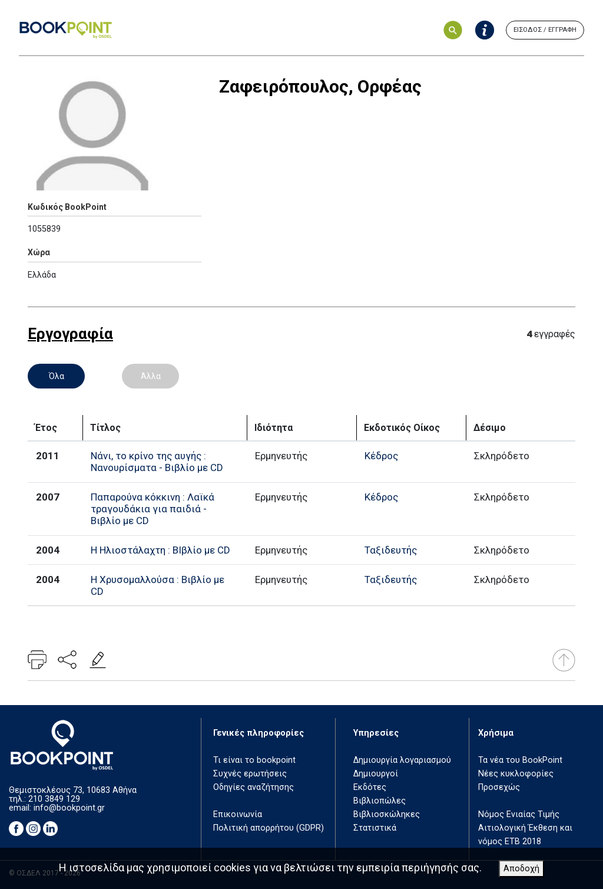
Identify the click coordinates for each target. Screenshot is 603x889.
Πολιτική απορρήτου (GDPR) (268, 828)
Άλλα (151, 376)
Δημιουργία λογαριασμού (402, 760)
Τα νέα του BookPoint (520, 760)
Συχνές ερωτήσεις (250, 774)
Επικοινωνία (237, 814)
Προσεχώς (499, 787)
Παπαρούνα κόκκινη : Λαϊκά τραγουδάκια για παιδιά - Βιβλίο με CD (152, 508)
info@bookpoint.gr (69, 808)
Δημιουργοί (375, 774)
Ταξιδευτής (391, 550)
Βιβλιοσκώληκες (386, 814)
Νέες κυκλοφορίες (516, 774)
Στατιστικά (374, 828)
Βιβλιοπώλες (379, 801)
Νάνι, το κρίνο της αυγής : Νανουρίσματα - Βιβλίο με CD (157, 461)
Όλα (56, 376)
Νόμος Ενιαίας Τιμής (518, 814)
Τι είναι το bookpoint (254, 760)
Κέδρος (381, 456)
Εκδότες (369, 787)
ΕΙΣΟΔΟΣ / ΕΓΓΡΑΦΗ (545, 30)
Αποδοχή (521, 869)
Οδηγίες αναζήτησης (253, 787)
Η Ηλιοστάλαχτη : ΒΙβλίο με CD (160, 550)
